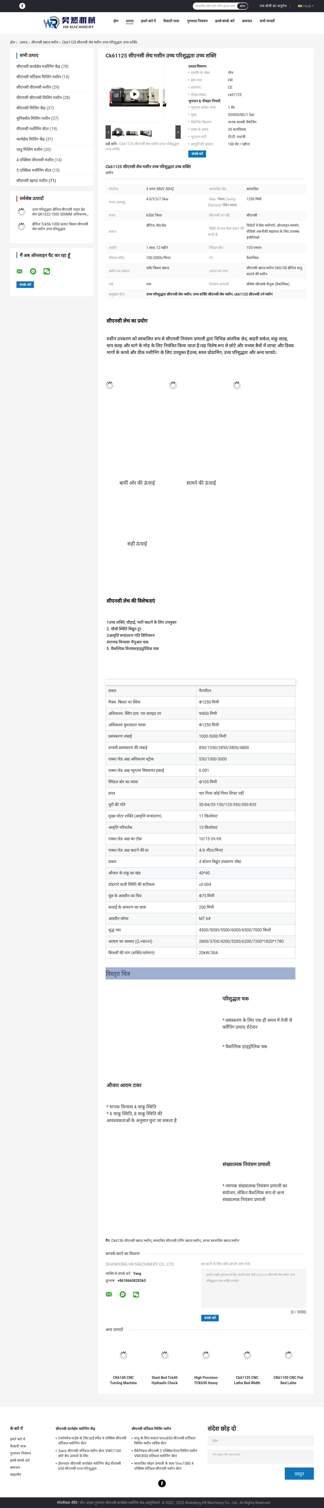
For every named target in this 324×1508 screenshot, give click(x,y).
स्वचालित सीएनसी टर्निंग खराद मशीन (177, 1241)
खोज (242, 6)
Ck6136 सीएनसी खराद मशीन (131, 1241)
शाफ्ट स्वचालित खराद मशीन (221, 1241)
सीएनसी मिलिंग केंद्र (31, 108)
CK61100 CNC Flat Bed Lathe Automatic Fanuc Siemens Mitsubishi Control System (288, 1380)
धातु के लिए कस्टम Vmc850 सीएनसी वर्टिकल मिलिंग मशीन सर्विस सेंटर (164, 1440)
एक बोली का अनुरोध (273, 6)
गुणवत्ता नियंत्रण (197, 21)
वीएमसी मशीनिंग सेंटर (32, 128)
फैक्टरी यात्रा (171, 21)
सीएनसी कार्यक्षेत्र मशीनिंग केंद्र (38, 66)
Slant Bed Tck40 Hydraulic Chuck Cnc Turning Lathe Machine (164, 1380)
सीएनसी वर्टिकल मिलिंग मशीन (38, 76)
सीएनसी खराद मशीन (44, 42)
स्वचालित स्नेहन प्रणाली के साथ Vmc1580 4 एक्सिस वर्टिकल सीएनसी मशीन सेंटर (164, 1466)
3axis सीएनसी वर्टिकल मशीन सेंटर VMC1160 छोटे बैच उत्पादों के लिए (89, 1453)
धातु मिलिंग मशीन (29, 149)
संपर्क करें (197, 154)
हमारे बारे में (148, 21)
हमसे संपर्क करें (224, 21)
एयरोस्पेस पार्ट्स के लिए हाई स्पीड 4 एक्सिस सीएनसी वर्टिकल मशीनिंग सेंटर (92, 1440)
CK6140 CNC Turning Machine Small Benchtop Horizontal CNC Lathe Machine (123, 1380)
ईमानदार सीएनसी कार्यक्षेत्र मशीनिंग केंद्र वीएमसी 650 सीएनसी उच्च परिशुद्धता (89, 1466)
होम (115, 21)
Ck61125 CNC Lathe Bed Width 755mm (247, 1380)
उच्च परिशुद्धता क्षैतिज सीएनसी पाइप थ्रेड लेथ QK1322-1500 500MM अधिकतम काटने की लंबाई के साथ (59, 214)
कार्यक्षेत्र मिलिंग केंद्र (30, 139)
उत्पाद (129, 21)
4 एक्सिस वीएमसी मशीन (34, 160)
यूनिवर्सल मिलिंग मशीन (33, 118)
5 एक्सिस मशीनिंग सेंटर (33, 170)
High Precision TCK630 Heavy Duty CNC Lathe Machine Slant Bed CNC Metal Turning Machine (206, 1380)
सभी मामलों (267, 21)
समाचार (247, 21)
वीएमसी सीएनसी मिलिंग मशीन (39, 97)
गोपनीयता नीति (67, 1503)
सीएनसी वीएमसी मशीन (33, 87)
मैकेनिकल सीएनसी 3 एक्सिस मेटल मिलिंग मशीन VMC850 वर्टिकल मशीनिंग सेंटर (165, 1453)
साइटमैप (15, 1475)
